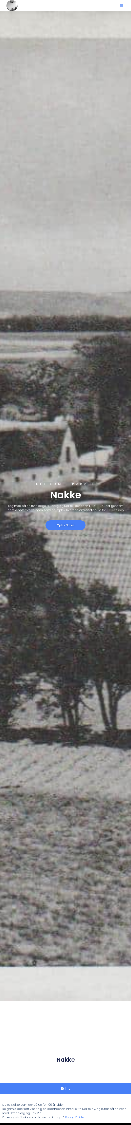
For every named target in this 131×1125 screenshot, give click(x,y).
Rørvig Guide (74, 1117)
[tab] (65, 1088)
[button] (121, 6)
